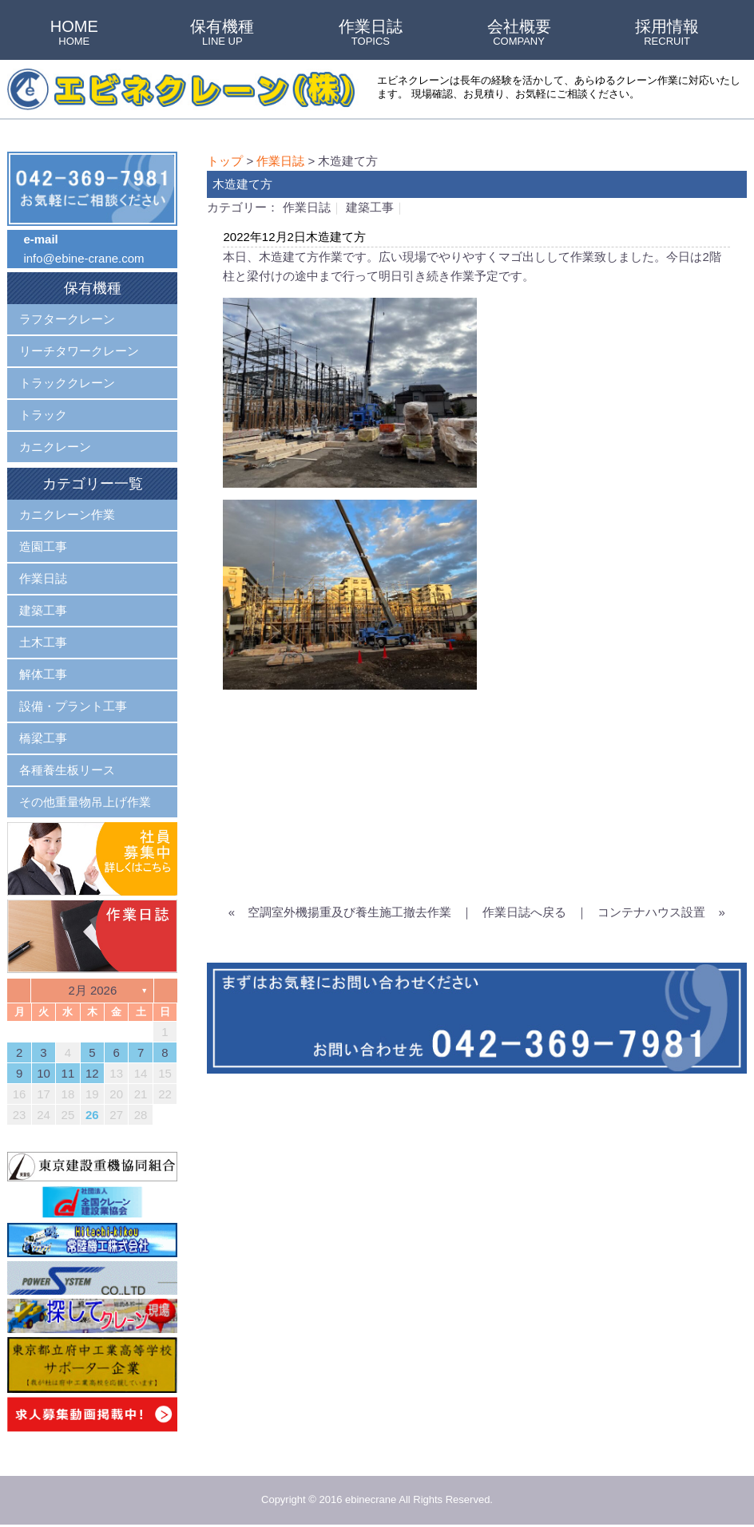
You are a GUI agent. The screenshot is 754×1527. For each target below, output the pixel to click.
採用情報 (667, 33)
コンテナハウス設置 (651, 912)
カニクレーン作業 (67, 514)
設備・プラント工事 (73, 706)
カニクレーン (55, 446)
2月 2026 (92, 990)
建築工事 (370, 207)
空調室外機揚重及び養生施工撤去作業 (349, 912)
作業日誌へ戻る (524, 912)
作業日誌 (371, 33)
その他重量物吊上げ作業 (85, 802)
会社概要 (519, 33)
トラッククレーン (67, 383)
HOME (74, 33)
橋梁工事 (43, 738)
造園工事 (43, 546)
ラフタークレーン (67, 319)
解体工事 (43, 674)
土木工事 (43, 642)
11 (68, 1073)
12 (92, 1073)
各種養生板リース (67, 770)
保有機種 (222, 33)
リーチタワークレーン (79, 351)
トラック (43, 414)
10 (43, 1073)
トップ (225, 161)
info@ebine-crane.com (83, 258)
